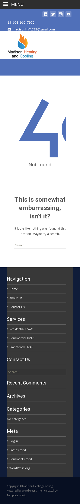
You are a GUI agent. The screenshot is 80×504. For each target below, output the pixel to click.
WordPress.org (19, 468)
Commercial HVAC (22, 338)
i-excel (50, 490)
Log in (13, 441)
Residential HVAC (21, 329)
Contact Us (17, 307)
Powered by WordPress (21, 490)
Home (13, 289)
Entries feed (17, 450)
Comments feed (20, 459)
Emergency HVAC (21, 347)
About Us (15, 298)
